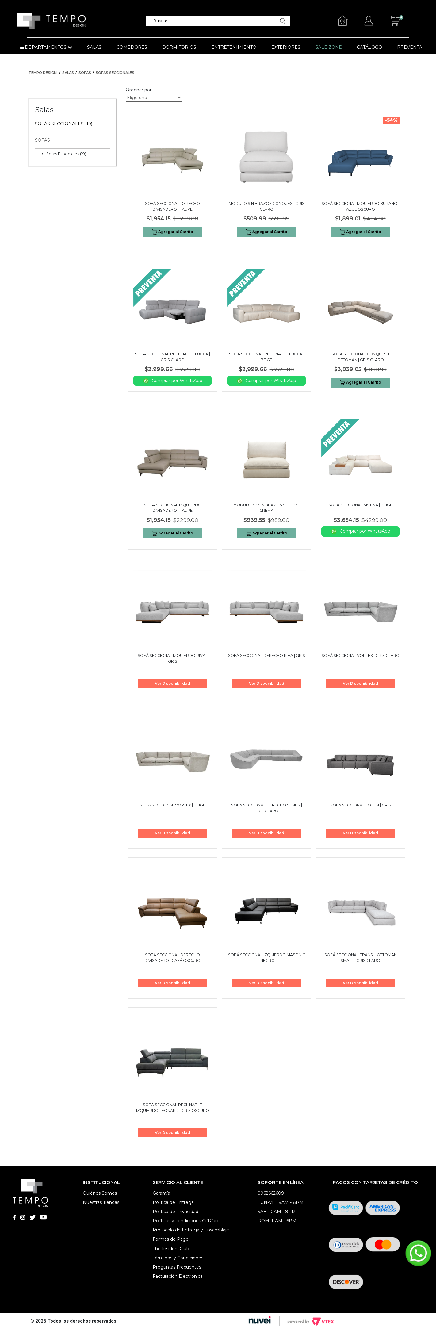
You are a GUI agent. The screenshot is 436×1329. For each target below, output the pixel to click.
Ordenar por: (139, 90)
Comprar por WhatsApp (172, 381)
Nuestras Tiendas (101, 1202)
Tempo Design (43, 73)
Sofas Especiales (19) (66, 153)
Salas (68, 73)
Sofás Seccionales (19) (63, 124)
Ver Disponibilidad (172, 683)
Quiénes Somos (100, 1193)
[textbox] (214, 21)
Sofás (84, 73)
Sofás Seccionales (115, 73)
